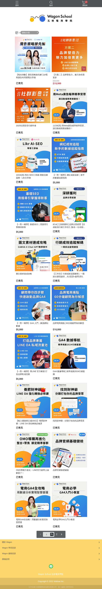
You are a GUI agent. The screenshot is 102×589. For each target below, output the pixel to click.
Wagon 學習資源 (9, 548)
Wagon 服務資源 (9, 553)
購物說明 (5, 559)
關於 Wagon (7, 542)
